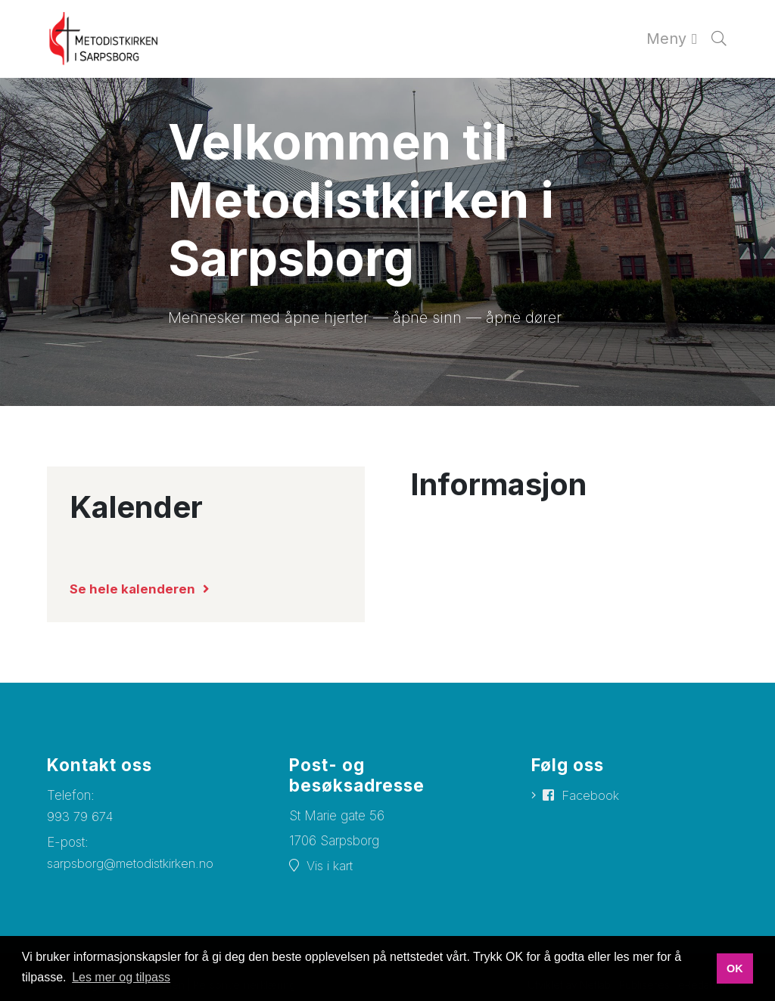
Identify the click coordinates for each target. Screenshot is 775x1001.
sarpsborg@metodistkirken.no (130, 863)
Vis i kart (330, 865)
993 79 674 (80, 816)
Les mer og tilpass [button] (121, 977)
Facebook (590, 795)
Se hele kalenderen (132, 589)
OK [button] (735, 968)
